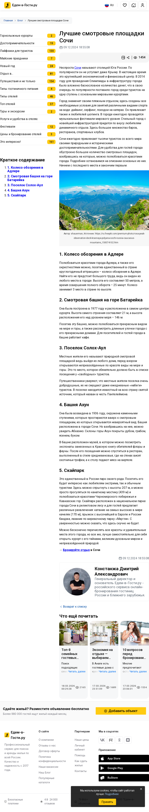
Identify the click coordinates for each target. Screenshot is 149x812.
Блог (20, 20)
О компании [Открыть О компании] (46, 739)
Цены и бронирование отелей (20, 134)
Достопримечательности (17, 43)
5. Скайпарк (16, 195)
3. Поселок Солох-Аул (25, 185)
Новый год (7, 66)
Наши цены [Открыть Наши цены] (82, 739)
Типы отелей (8, 96)
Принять (107, 802)
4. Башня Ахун (18, 190)
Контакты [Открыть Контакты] (80, 771)
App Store (110, 758)
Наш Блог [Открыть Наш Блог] (45, 772)
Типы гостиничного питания (19, 89)
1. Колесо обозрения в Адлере (25, 169)
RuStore (109, 778)
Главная (8, 20)
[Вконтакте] (102, 740)
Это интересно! (10, 141)
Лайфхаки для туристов (16, 51)
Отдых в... (6, 73)
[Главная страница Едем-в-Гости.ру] (21, 5)
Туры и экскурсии (12, 111)
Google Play (112, 768)
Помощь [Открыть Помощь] (80, 755)
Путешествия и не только (17, 81)
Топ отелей (7, 104)
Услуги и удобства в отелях (19, 119)
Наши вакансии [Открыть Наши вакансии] (48, 766)
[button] (124, 5)
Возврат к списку (73, 607)
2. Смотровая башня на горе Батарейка (30, 178)
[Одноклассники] (119, 740)
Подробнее (112, 794)
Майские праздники (14, 58)
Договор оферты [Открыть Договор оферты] (49, 751)
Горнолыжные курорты (16, 35)
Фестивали (7, 126)
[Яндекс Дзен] (127, 740)
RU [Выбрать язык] (109, 5)
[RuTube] (110, 740)
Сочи (77, 67)
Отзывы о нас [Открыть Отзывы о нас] (47, 745)
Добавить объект (121, 711)
